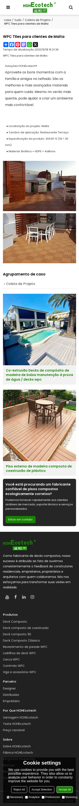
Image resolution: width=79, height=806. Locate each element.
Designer (9, 688)
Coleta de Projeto (38, 20)
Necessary (15, 797)
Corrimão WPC (14, 666)
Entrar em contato (20, 519)
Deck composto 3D (17, 634)
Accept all (65, 789)
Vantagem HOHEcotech (20, 717)
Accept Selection (42, 789)
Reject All (19, 789)
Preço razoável (14, 730)
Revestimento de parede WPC (25, 647)
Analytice (32, 797)
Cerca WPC (11, 659)
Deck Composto (15, 621)
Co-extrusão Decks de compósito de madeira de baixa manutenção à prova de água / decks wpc (39, 375)
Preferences (51, 797)
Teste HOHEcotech (17, 724)
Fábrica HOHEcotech (18, 752)
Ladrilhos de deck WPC (19, 653)
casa (7, 20)
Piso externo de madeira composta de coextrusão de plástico (39, 468)
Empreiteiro (11, 701)
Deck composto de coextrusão (26, 628)
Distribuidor (11, 695)
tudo (18, 20)
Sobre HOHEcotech (17, 746)
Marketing (69, 797)
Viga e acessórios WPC (19, 672)
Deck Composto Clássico (21, 640)
